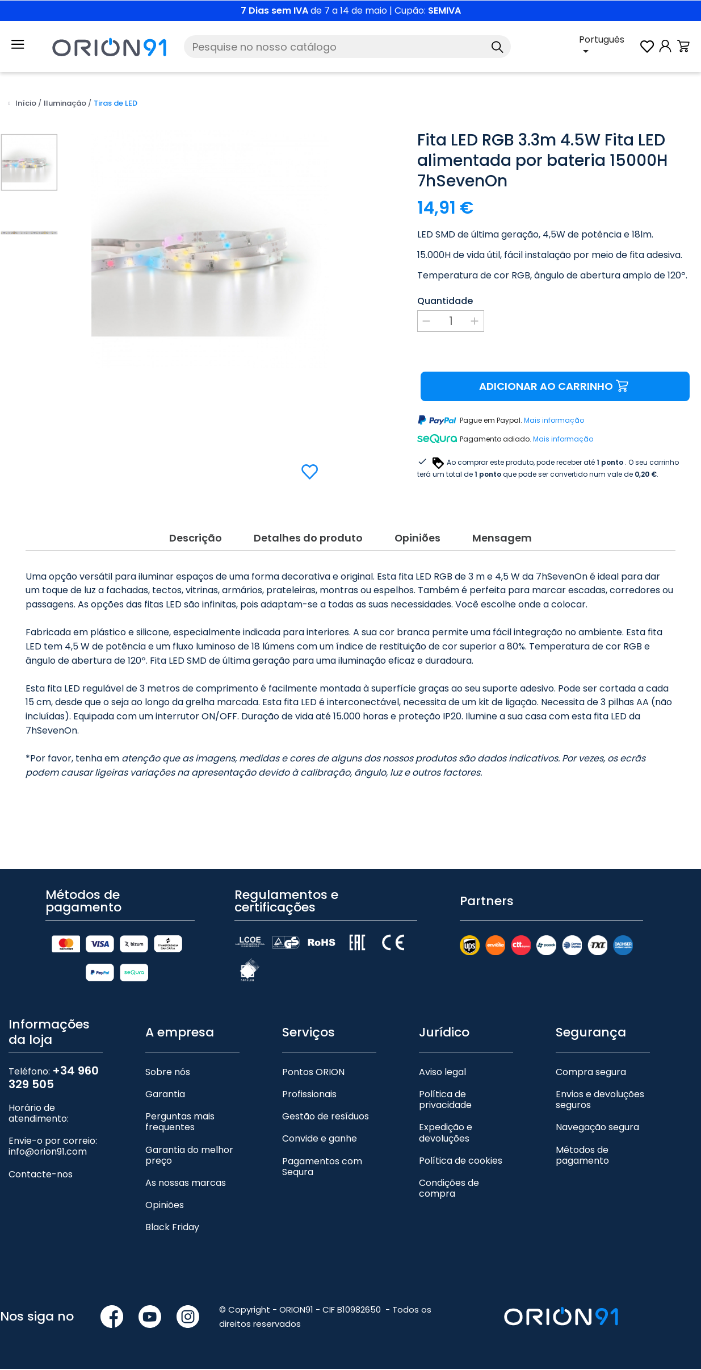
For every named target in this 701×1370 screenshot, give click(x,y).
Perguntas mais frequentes (180, 1123)
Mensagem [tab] (505, 537)
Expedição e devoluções (445, 1134)
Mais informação (554, 421)
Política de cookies (460, 1161)
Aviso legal (442, 1073)
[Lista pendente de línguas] (608, 46)
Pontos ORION (313, 1073)
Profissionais (309, 1095)
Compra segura (591, 1073)
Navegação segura (597, 1128)
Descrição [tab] (192, 537)
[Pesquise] (347, 46)
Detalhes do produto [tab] (307, 537)
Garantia (165, 1095)
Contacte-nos (41, 1175)
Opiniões (164, 1206)
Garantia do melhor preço (189, 1156)
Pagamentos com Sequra (322, 1168)
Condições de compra (449, 1189)
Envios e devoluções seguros (600, 1101)
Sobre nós (167, 1073)
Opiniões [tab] (418, 537)
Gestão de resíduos (325, 1118)
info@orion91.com (48, 1153)
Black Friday (172, 1228)
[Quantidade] (450, 321)
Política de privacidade (445, 1101)
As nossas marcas (185, 1183)
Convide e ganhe (319, 1140)
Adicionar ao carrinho (555, 387)
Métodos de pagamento (582, 1156)
